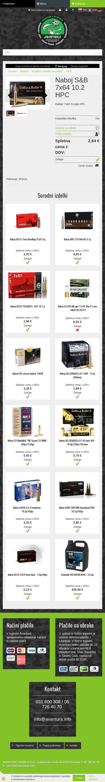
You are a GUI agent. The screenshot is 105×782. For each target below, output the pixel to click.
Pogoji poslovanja (51, 745)
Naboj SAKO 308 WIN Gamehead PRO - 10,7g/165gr (77, 509)
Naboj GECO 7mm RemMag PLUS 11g (27, 239)
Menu (41, 3)
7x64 (68, 71)
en (85, 10)
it (90, 10)
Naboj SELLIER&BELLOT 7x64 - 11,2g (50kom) (77, 375)
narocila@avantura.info (20, 765)
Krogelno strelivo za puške (47, 71)
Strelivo (24, 71)
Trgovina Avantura (24, 745)
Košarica (78, 3)
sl (80, 10)
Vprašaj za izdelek (65, 127)
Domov (12, 71)
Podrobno (8, 3)
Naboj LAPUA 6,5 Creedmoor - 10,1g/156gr (27, 509)
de (99, 10)
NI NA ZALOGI (78, 289)
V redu (79, 777)
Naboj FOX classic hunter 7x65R (27, 373)
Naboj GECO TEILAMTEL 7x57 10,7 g (27, 306)
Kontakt (73, 745)
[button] (45, 95)
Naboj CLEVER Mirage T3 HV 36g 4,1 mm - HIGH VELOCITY (77, 308)
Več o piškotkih (93, 778)
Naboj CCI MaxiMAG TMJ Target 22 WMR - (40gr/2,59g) (28, 442)
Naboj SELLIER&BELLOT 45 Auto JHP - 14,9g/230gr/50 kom (77, 442)
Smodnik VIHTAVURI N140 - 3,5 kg (77, 574)
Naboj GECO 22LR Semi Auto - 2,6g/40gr (27, 574)
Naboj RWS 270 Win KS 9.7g (77, 239)
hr (95, 10)
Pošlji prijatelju (63, 133)
